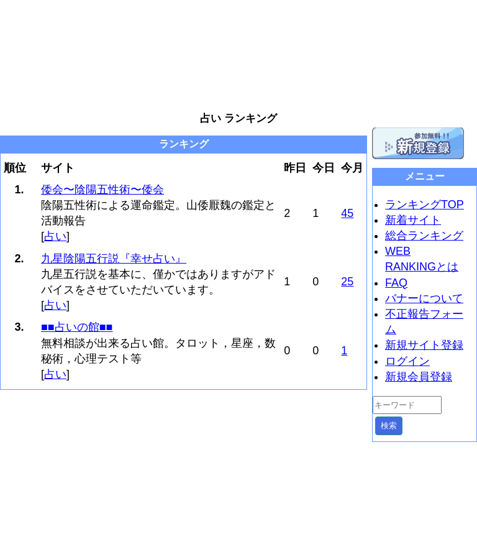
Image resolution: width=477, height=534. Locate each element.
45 (347, 213)
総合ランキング (424, 235)
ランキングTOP (424, 204)
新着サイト (413, 220)
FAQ (396, 283)
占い (55, 236)
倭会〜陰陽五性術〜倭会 (102, 189)
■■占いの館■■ (77, 327)
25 (347, 281)
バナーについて (424, 298)
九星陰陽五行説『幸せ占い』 (113, 258)
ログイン (407, 361)
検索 (389, 425)
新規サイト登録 (424, 345)
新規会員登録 (418, 377)
